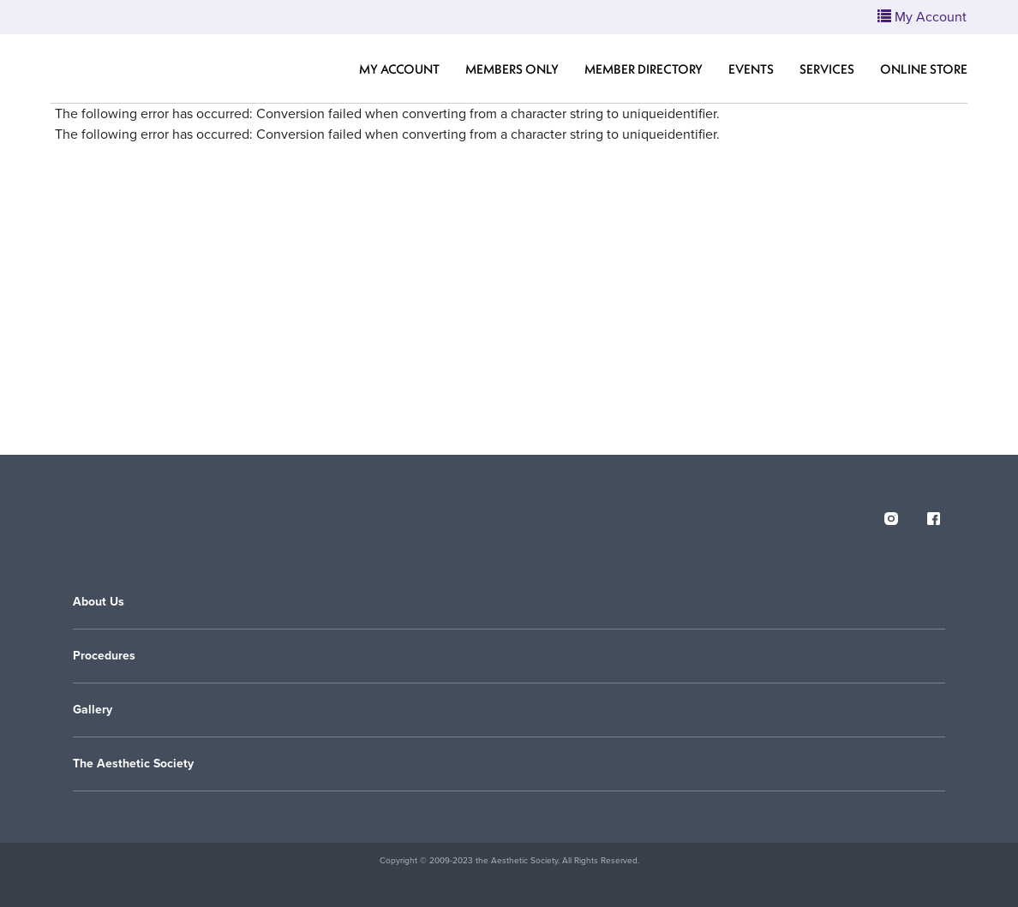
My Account (399, 69)
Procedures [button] (104, 655)
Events (751, 69)
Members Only (512, 69)
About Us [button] (98, 601)
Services (826, 69)
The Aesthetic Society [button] (133, 763)
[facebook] (934, 515)
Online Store (923, 69)
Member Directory (643, 69)
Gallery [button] (92, 709)
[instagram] (891, 515)
